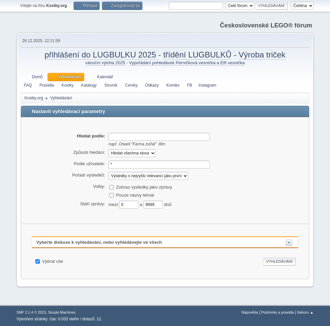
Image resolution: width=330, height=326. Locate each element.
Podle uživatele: (89, 163)
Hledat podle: (91, 135)
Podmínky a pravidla (277, 312)
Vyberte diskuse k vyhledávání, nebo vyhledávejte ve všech (99, 242)
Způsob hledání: (89, 152)
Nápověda (249, 312)
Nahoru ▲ (305, 312)
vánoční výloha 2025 (105, 62)
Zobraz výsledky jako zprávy (144, 187)
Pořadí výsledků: (88, 175)
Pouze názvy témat (135, 195)
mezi (113, 204)
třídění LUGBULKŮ (197, 54)
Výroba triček (262, 54)
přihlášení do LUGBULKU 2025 (101, 54)
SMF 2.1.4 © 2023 (31, 312)
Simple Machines (62, 312)
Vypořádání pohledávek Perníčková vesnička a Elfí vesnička (187, 62)
